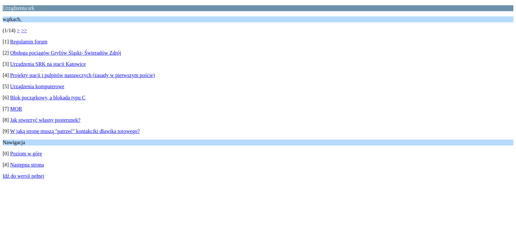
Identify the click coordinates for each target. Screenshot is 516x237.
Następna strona (27, 165)
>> (24, 30)
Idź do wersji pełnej (23, 176)
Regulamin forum (28, 41)
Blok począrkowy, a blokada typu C (48, 97)
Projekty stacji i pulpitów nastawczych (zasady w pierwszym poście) (82, 75)
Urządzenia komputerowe (37, 86)
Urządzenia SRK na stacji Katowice (48, 64)
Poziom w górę (26, 153)
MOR (16, 109)
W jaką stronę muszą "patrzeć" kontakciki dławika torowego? (75, 131)
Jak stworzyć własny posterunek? (45, 120)
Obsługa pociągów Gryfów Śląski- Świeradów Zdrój (65, 53)
